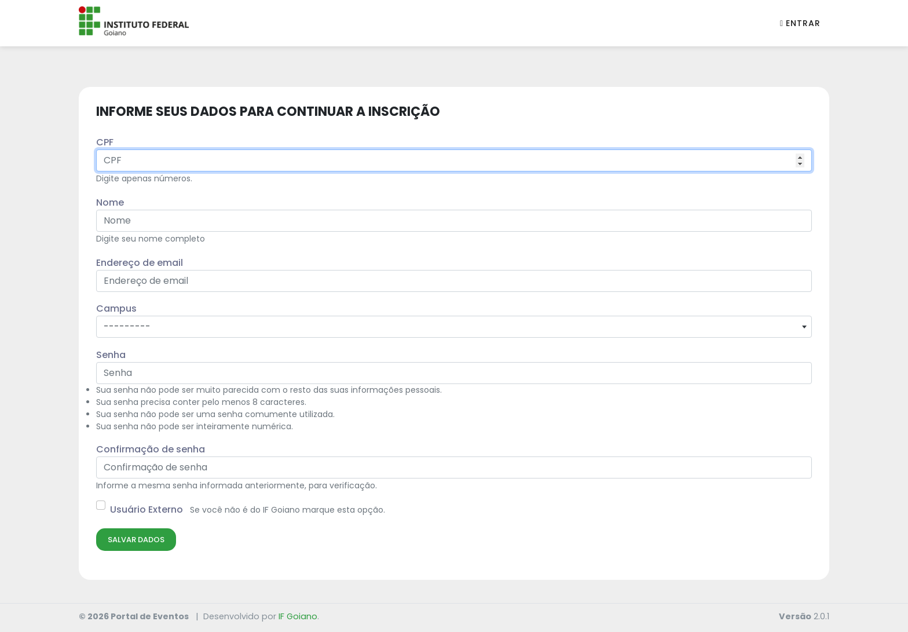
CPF (105, 142)
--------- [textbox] (127, 326)
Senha (111, 354)
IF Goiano (298, 616)
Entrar (800, 23)
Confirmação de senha (150, 449)
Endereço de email (139, 262)
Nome (110, 202)
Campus (116, 308)
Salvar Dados (136, 539)
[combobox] (454, 327)
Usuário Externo (146, 509)
